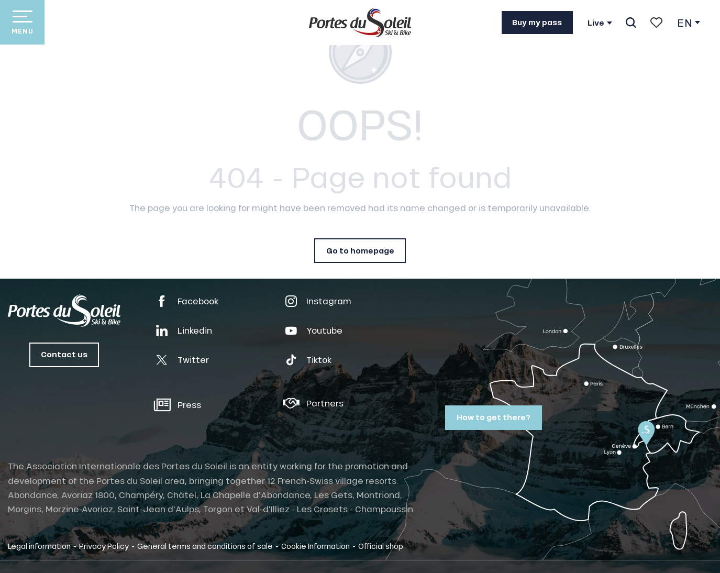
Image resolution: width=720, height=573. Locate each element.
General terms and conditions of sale (205, 545)
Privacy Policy (104, 545)
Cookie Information (315, 545)
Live (596, 23)
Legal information (39, 545)
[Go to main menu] (22, 22)
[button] (631, 22)
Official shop (380, 545)
